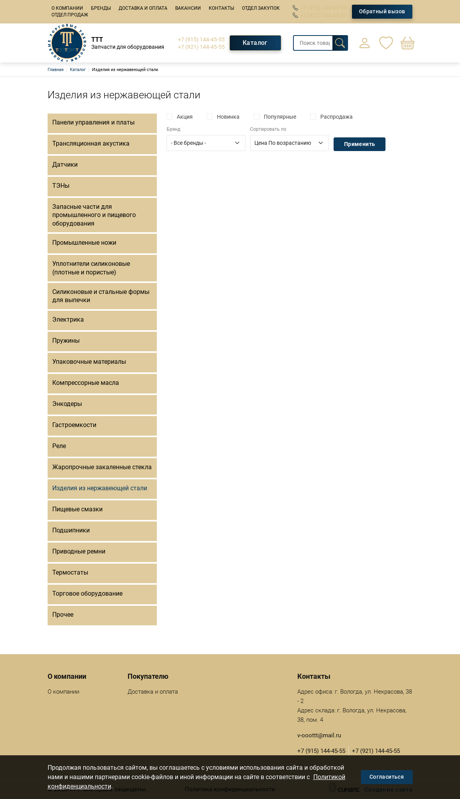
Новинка (228, 117)
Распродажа (336, 117)
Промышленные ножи (84, 242)
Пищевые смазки (77, 509)
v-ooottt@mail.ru (319, 735)
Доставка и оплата (143, 8)
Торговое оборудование (87, 593)
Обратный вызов (382, 11)
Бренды (101, 8)
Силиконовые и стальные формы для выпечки (100, 296)
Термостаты (70, 572)
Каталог (255, 42)
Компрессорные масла (85, 382)
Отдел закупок (261, 8)
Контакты (221, 8)
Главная (56, 69)
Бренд (173, 129)
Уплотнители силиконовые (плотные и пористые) (91, 268)
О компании (67, 8)
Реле (59, 446)
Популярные (280, 117)
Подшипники (71, 530)
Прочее (62, 614)
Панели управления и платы (93, 122)
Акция (185, 117)
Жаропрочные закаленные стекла (102, 467)
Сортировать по (268, 129)
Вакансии (188, 8)
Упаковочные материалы (89, 361)
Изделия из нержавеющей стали (99, 488)
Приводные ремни (78, 551)
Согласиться (386, 777)
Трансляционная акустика (91, 143)
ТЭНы (60, 185)
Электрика (68, 319)
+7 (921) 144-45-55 (323, 15)
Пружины (66, 340)
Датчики (65, 164)
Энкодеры (67, 404)
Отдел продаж (70, 15)
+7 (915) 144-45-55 (323, 8)
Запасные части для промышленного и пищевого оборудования (94, 215)
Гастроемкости (74, 425)
